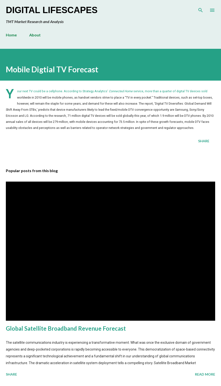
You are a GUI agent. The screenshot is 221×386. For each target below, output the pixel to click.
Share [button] (203, 141)
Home (11, 35)
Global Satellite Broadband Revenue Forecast (66, 328)
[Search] (200, 9)
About (35, 35)
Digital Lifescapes (52, 10)
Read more (205, 374)
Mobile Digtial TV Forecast (52, 69)
